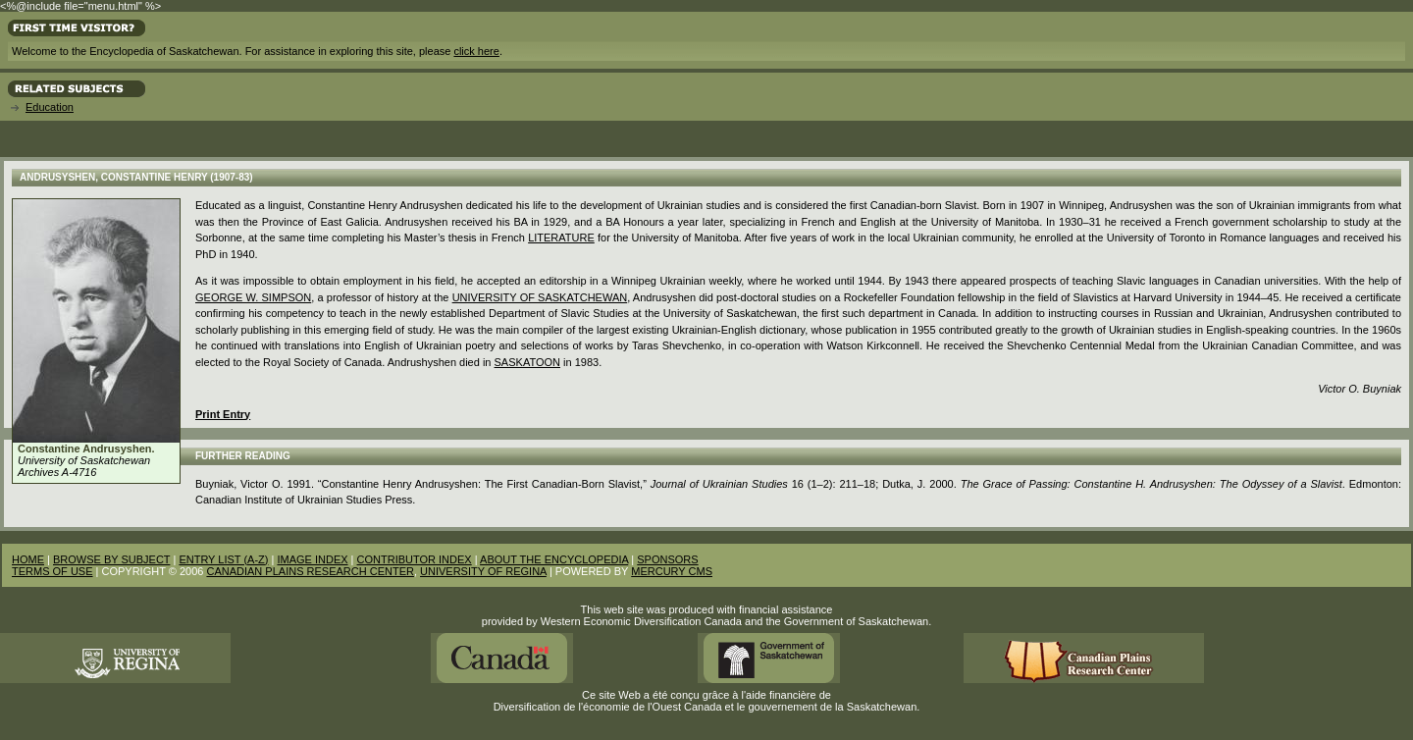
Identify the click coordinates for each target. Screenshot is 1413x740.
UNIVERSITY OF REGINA (483, 571)
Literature (561, 237)
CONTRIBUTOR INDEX (414, 559)
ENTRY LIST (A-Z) (223, 559)
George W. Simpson (253, 297)
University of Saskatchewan (540, 297)
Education (50, 107)
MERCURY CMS (671, 571)
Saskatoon (527, 362)
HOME (28, 559)
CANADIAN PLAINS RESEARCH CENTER (310, 571)
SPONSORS (667, 559)
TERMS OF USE (52, 571)
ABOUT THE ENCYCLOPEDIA (554, 559)
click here (475, 51)
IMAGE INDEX (312, 559)
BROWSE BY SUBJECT (111, 559)
